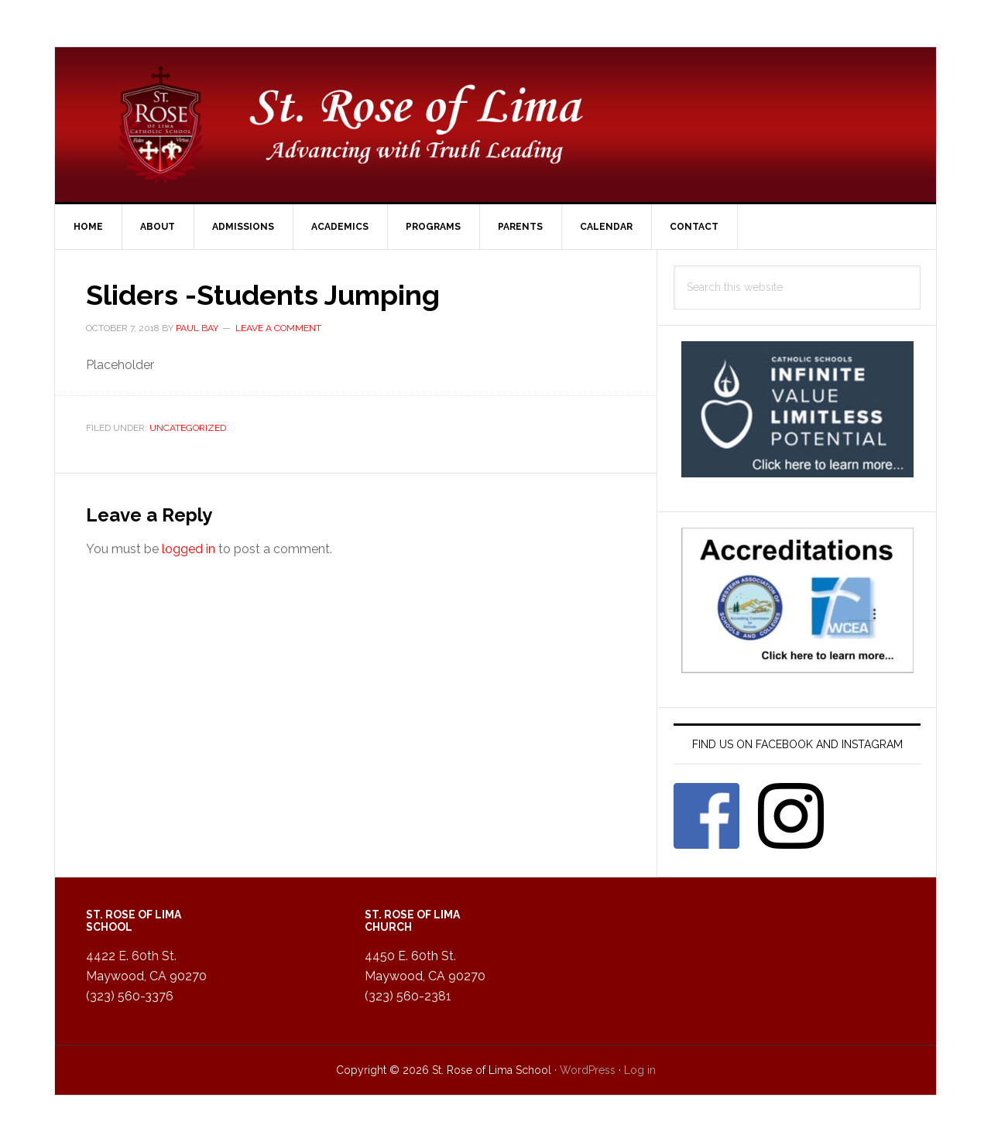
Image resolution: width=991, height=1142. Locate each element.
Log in (640, 1070)
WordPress (588, 1070)
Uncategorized (187, 427)
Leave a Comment (278, 328)
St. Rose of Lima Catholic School (495, 124)
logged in (188, 549)
